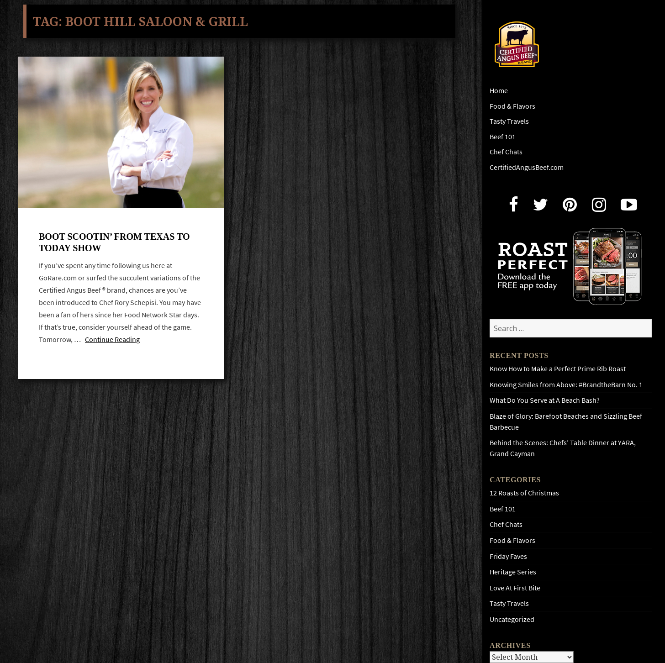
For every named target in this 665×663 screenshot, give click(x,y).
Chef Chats (506, 152)
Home (499, 90)
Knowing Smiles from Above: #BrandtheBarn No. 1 (566, 384)
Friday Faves (508, 556)
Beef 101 (503, 137)
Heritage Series (513, 572)
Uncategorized (512, 619)
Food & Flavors (512, 106)
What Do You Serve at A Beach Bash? (545, 400)
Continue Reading (112, 339)
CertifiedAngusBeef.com (527, 167)
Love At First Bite (515, 588)
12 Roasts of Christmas (524, 493)
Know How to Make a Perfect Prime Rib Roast (558, 369)
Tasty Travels (509, 121)
